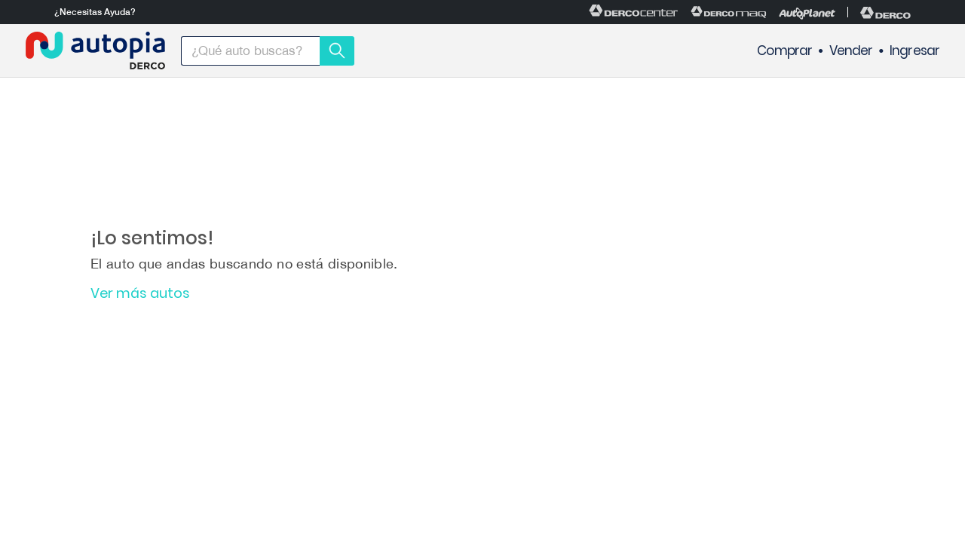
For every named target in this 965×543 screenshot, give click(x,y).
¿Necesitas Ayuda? (95, 12)
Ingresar (914, 50)
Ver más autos (140, 293)
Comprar (784, 50)
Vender (851, 50)
